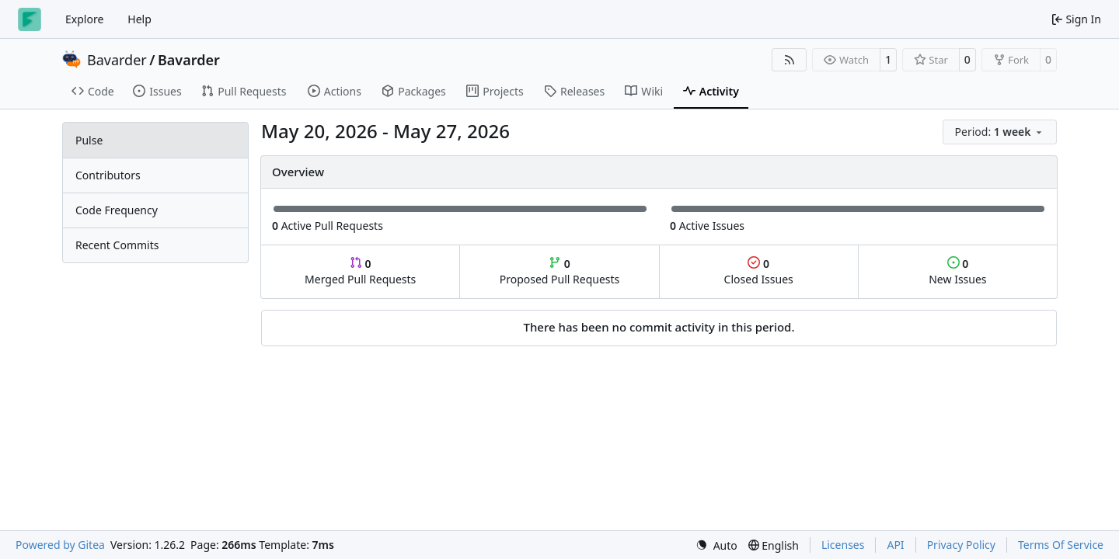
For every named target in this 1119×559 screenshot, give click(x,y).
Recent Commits (117, 245)
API (895, 544)
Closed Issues (758, 271)
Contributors (108, 175)
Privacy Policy (961, 544)
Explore (84, 19)
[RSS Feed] (789, 59)
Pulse (89, 140)
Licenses (843, 544)
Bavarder (117, 60)
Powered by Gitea (60, 544)
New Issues (957, 271)
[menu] (1000, 132)
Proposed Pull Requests (560, 271)
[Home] (29, 19)
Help (139, 19)
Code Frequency (116, 210)
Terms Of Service (1060, 544)
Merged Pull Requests (360, 271)
